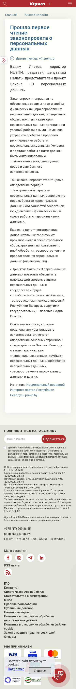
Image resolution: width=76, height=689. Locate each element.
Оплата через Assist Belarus (24, 592)
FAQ (7, 583)
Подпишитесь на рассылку (30, 431)
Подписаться (54, 439)
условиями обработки (35, 450)
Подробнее (16, 669)
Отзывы (10, 637)
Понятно (40, 670)
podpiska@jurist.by (17, 534)
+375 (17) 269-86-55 (17, 529)
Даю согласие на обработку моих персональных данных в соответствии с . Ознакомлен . (38, 453)
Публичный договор (18, 608)
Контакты (11, 588)
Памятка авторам (16, 612)
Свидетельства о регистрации (26, 596)
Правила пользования (20, 604)
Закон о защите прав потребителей (30, 632)
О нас (8, 600)
